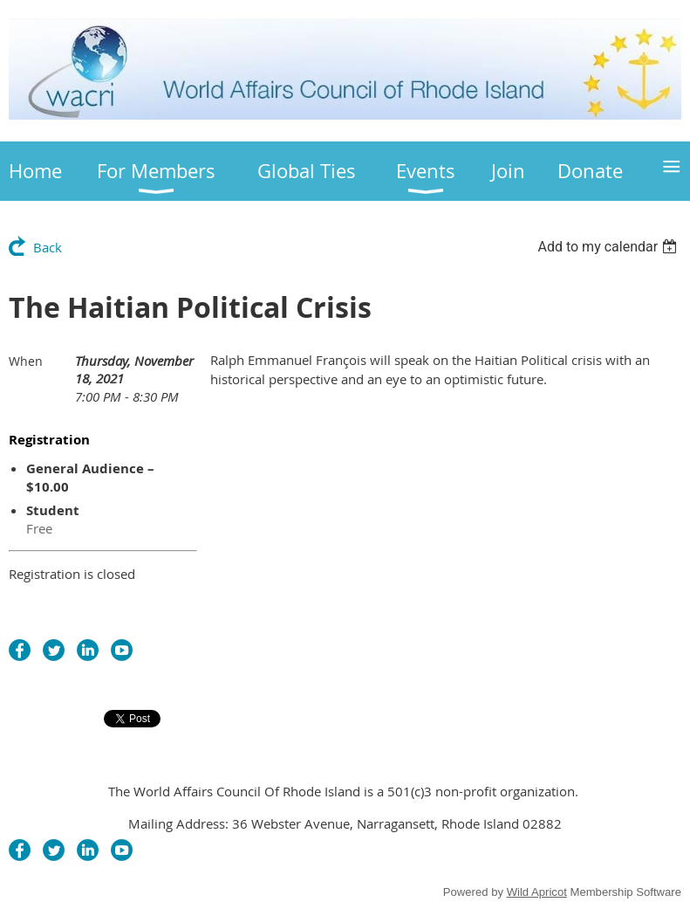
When (26, 361)
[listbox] (609, 247)
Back (47, 247)
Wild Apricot (537, 892)
